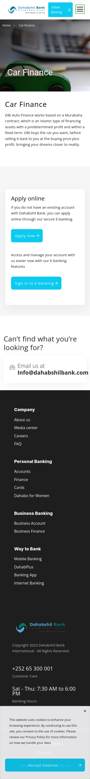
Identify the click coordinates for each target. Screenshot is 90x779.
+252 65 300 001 (32, 668)
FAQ (18, 443)
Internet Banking (29, 583)
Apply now (25, 235)
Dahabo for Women (31, 495)
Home (6, 25)
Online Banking (56, 9)
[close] (85, 711)
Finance (21, 479)
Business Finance (29, 531)
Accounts (22, 471)
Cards (19, 487)
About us (22, 419)
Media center (26, 427)
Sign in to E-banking (34, 283)
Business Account (29, 523)
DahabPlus (23, 567)
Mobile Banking (28, 558)
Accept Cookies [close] (43, 765)
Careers (21, 435)
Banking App (25, 575)
